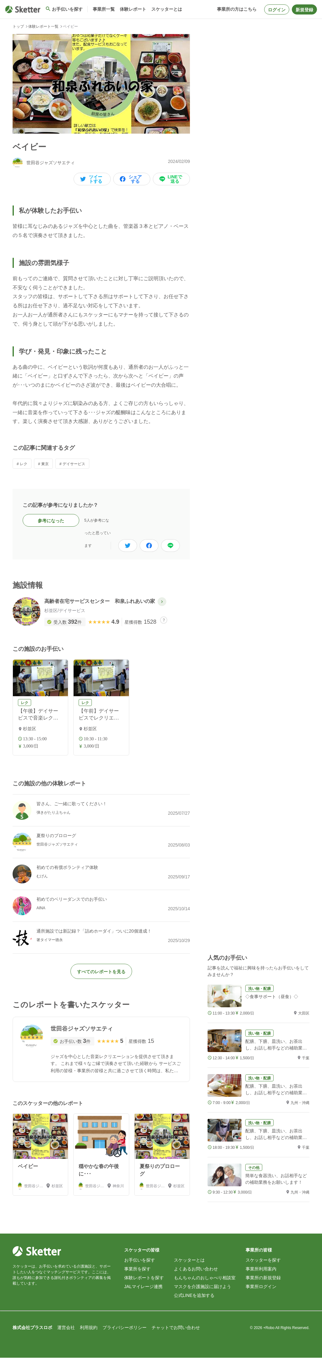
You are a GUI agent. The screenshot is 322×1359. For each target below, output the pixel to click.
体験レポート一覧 (43, 26)
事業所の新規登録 (263, 1278)
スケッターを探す (263, 1261)
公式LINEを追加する (194, 1296)
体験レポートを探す (144, 1278)
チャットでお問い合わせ (176, 1328)
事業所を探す (137, 1270)
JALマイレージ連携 (143, 1287)
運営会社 (66, 1328)
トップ (18, 26)
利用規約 (88, 1328)
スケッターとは (189, 1261)
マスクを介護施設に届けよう (202, 1287)
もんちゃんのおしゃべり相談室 (205, 1278)
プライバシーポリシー (125, 1328)
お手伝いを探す (139, 1261)
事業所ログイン (261, 1287)
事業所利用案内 (261, 1270)
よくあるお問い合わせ (196, 1270)
